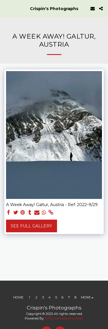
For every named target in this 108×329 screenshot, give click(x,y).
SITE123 (50, 318)
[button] (6, 8)
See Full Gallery (31, 226)
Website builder (71, 318)
